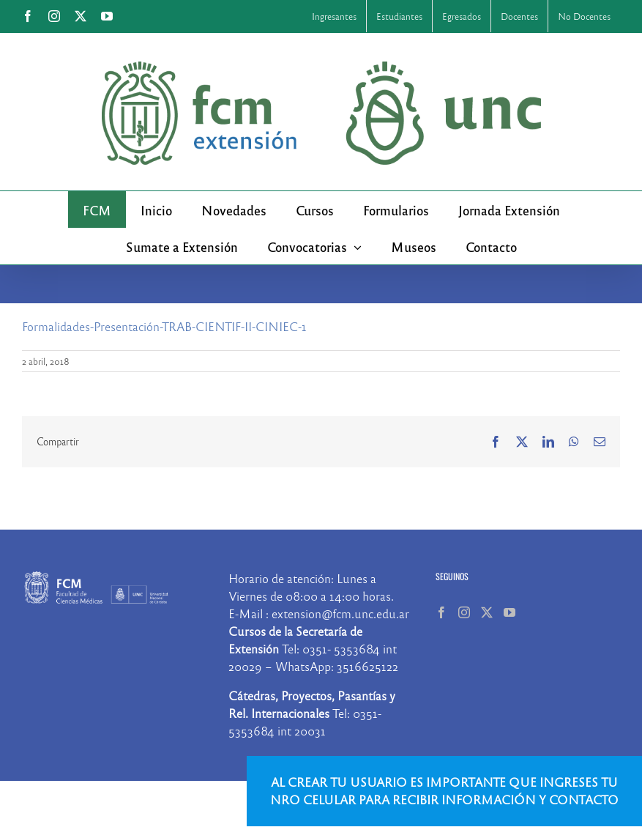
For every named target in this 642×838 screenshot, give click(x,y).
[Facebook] (441, 612)
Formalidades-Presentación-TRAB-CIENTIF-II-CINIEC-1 (164, 326)
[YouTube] (509, 612)
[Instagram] (464, 612)
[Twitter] (487, 612)
